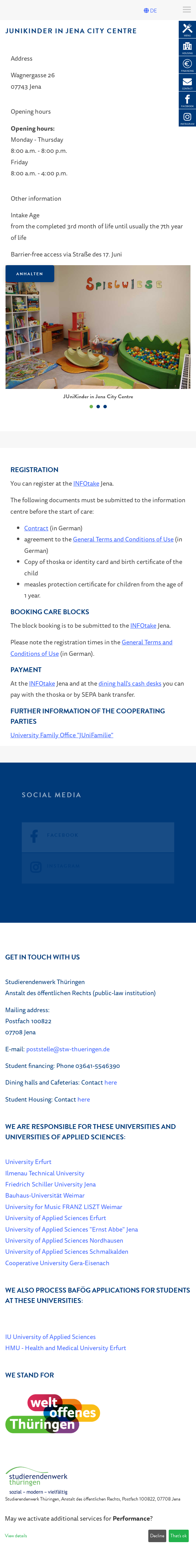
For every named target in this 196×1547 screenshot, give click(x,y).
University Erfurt (28, 1161)
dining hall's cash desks (130, 683)
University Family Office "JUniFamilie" (61, 735)
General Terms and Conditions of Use (123, 539)
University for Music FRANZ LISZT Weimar (63, 1206)
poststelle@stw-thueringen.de (68, 1049)
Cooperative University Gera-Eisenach (57, 1263)
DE (150, 11)
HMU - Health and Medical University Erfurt (65, 1348)
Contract (36, 528)
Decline (157, 1535)
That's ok (178, 1535)
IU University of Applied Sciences (50, 1336)
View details (16, 1535)
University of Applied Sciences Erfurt (55, 1218)
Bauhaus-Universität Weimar (45, 1195)
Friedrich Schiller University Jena (50, 1184)
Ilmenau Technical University (44, 1173)
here (110, 1082)
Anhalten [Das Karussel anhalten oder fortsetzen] (29, 274)
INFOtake (86, 483)
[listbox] (98, 338)
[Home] (36, 1480)
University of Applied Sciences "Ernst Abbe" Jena (71, 1229)
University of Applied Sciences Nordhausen (64, 1240)
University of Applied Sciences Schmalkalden (66, 1251)
